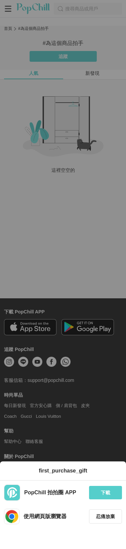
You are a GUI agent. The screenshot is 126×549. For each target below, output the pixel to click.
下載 (105, 492)
